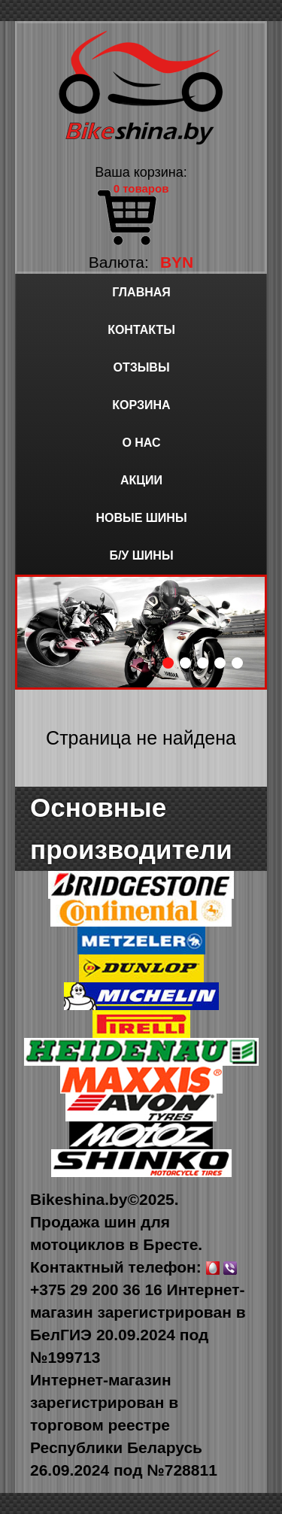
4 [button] (220, 663)
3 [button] (202, 663)
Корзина (141, 405)
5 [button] (237, 663)
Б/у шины (141, 555)
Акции (141, 480)
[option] (141, 632)
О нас (141, 442)
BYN (176, 262)
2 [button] (185, 663)
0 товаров (141, 188)
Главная (141, 292)
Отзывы (141, 367)
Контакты (141, 329)
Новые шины (141, 517)
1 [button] (168, 663)
